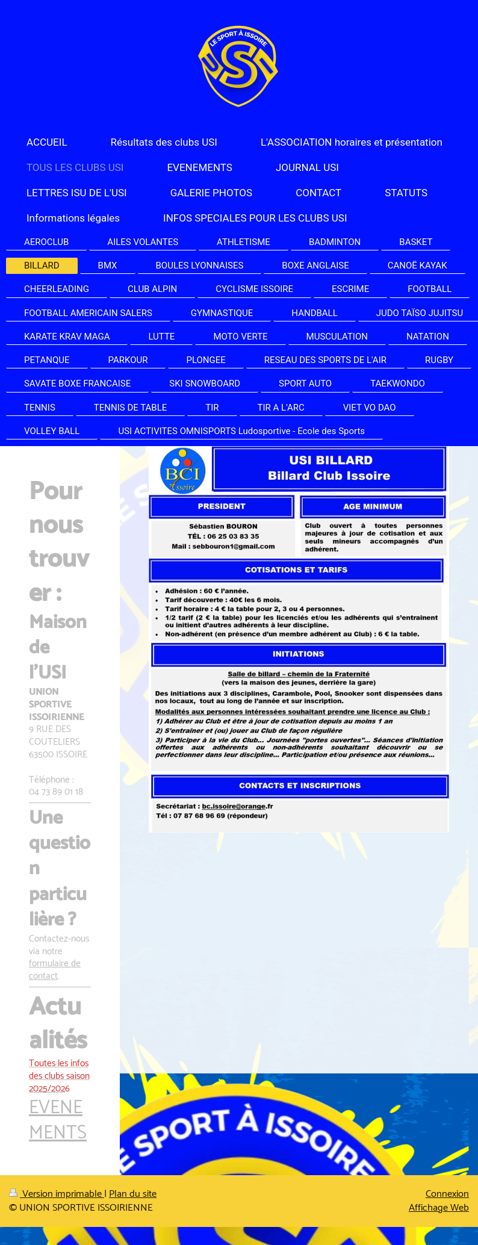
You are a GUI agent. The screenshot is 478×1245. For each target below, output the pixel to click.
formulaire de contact (55, 970)
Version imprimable (56, 1194)
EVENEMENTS (58, 1121)
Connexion (447, 1194)
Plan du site (133, 1194)
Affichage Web (439, 1208)
